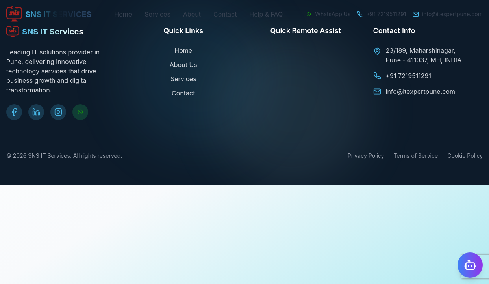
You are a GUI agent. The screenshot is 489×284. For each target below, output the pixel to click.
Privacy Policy (366, 155)
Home (123, 14)
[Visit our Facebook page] (14, 112)
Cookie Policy (465, 155)
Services (157, 14)
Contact (225, 14)
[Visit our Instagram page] (58, 112)
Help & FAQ (266, 14)
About (192, 14)
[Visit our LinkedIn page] (36, 112)
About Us (183, 65)
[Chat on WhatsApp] (328, 14)
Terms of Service (415, 155)
